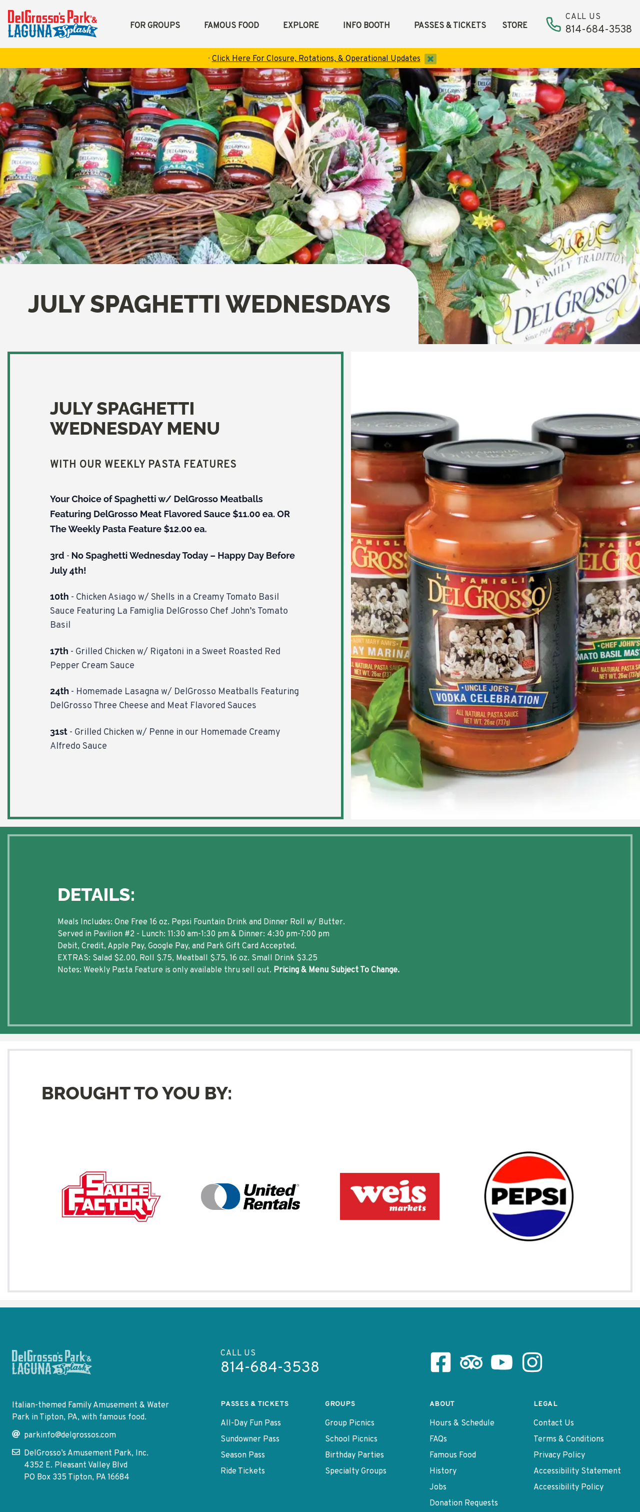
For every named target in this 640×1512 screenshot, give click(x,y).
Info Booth (366, 26)
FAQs (438, 1439)
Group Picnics (349, 1423)
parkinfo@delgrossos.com (64, 1435)
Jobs (438, 1487)
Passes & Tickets (450, 26)
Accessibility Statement (577, 1471)
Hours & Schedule (462, 1423)
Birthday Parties (354, 1455)
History (443, 1471)
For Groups (155, 26)
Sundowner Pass (250, 1439)
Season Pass (242, 1455)
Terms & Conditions (569, 1439)
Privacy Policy (559, 1455)
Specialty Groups (355, 1471)
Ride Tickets (242, 1471)
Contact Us (554, 1423)
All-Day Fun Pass (250, 1423)
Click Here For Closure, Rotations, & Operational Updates (316, 59)
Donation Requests (464, 1503)
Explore (301, 26)
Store (515, 26)
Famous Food (231, 26)
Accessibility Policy (569, 1487)
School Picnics (351, 1439)
